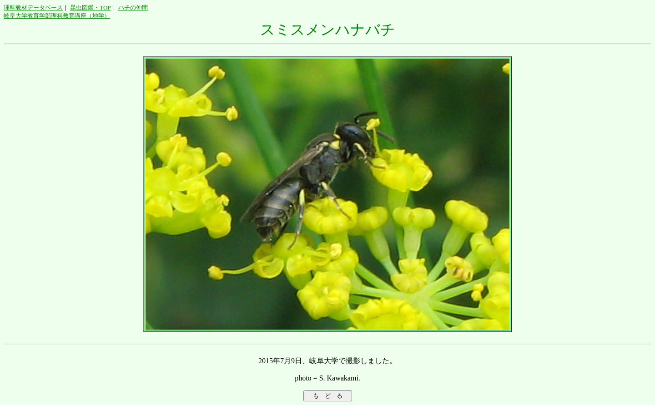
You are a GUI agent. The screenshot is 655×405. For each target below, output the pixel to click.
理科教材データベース (33, 7)
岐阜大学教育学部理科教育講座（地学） (57, 15)
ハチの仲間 (133, 7)
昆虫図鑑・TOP (90, 7)
